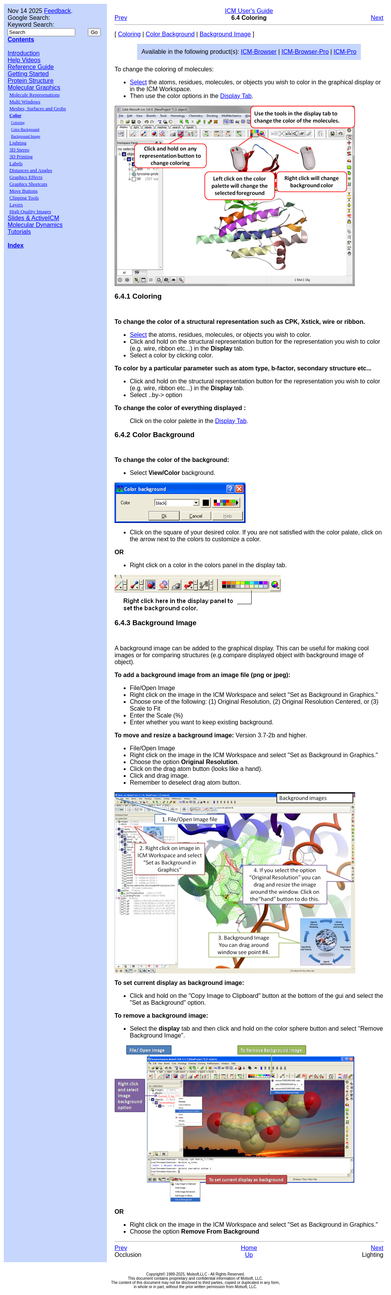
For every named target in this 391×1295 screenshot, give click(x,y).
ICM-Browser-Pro (305, 51)
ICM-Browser (258, 51)
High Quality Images (30, 211)
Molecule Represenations (34, 95)
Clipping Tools (24, 198)
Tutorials (19, 231)
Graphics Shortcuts (28, 184)
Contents (21, 39)
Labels (16, 163)
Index (16, 245)
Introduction (24, 53)
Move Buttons (23, 191)
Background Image (25, 136)
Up (249, 1255)
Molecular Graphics (34, 87)
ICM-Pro (345, 51)
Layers (16, 205)
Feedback (57, 11)
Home (249, 1248)
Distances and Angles (30, 170)
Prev (121, 17)
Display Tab (236, 96)
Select (138, 82)
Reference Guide (31, 67)
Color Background (25, 129)
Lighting (17, 143)
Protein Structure (30, 80)
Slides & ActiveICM (33, 218)
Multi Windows (24, 102)
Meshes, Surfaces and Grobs (37, 108)
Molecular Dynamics (35, 225)
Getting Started (28, 74)
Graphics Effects (25, 177)
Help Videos (24, 60)
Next (377, 17)
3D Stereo (19, 150)
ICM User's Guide (249, 11)
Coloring (18, 123)
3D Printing (20, 156)
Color (15, 115)
